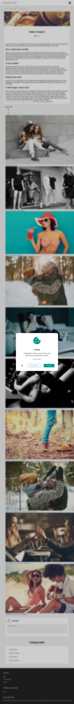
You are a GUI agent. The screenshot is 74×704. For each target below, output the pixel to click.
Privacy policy (37, 359)
